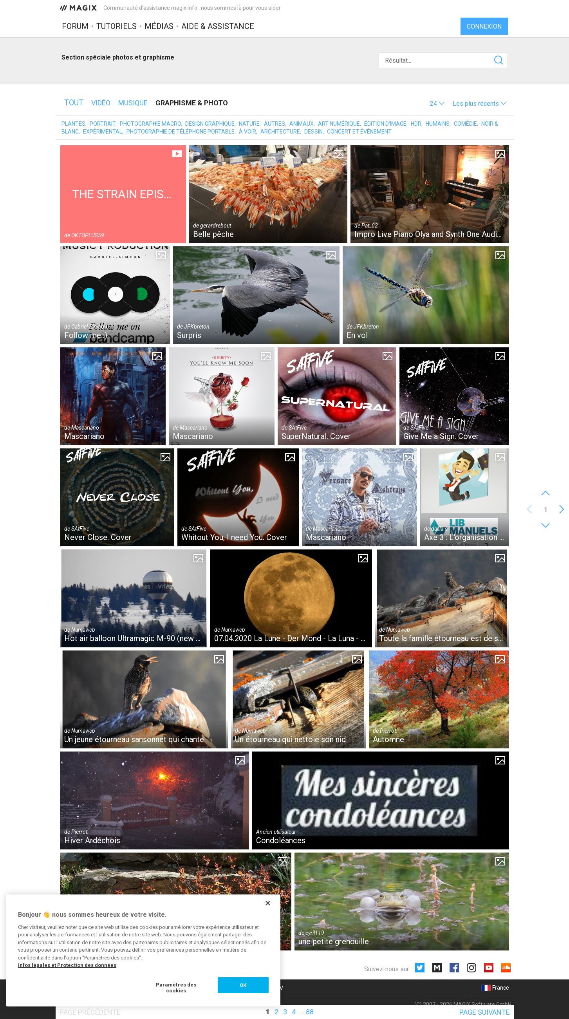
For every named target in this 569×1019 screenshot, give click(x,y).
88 (310, 1012)
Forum (75, 26)
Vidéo (100, 103)
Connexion (484, 26)
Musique (133, 103)
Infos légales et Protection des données (67, 965)
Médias (159, 26)
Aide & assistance (217, 26)
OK (243, 985)
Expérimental (102, 131)
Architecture (280, 131)
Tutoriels (116, 26)
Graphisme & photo (191, 103)
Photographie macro (150, 124)
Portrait (103, 124)
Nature (249, 124)
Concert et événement (359, 131)
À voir (247, 131)
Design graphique (210, 124)
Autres (274, 124)
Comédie (465, 124)
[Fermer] (267, 903)
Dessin (313, 131)
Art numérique (339, 124)
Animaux (301, 124)
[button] (437, 103)
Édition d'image (385, 124)
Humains (438, 124)
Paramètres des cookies (176, 988)
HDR (416, 124)
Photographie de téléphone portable (180, 131)
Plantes (73, 124)
